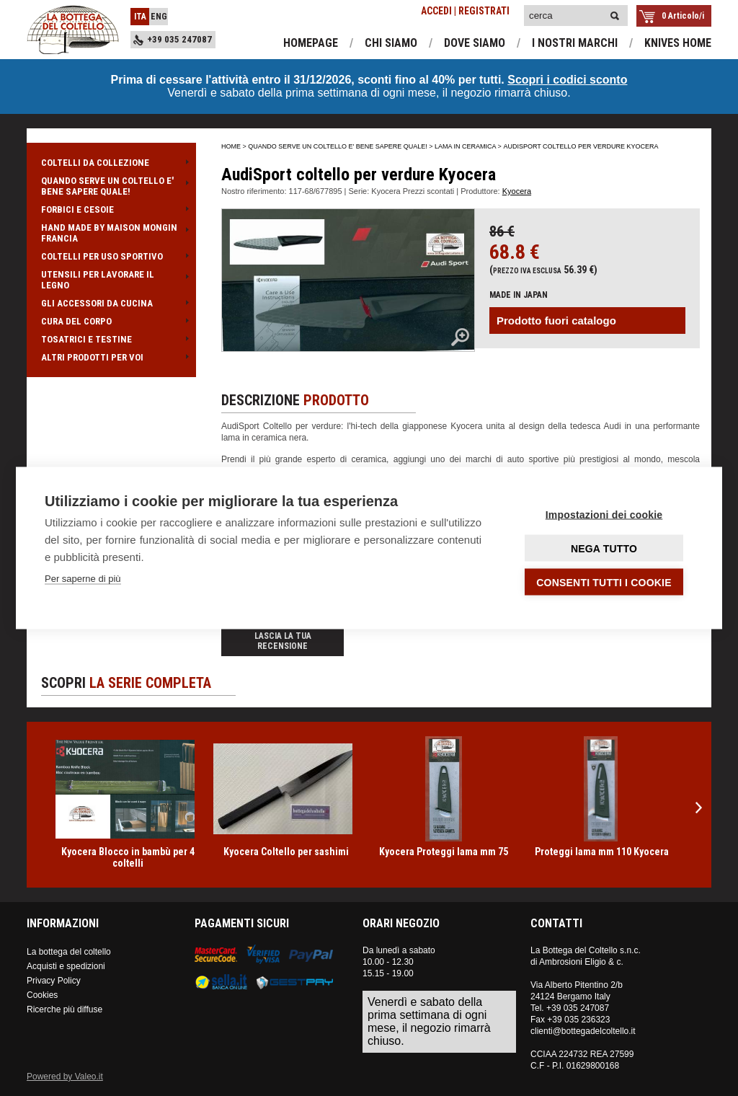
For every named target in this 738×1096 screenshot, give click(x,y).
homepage (310, 43)
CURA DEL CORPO (111, 321)
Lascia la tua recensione (282, 641)
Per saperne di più (83, 578)
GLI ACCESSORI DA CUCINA (111, 303)
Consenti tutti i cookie (603, 582)
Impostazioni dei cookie (604, 515)
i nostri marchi (575, 43)
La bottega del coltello (69, 952)
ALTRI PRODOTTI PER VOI (111, 357)
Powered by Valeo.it (65, 1076)
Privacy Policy (54, 981)
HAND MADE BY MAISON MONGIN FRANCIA (111, 233)
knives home (677, 43)
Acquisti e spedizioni (66, 966)
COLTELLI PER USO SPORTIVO (111, 256)
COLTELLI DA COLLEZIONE (111, 162)
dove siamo (474, 43)
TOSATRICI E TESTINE (111, 339)
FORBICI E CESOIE (111, 209)
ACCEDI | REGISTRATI (465, 11)
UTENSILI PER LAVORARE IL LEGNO (111, 280)
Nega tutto (604, 548)
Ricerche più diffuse (64, 1009)
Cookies (42, 995)
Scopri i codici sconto (567, 80)
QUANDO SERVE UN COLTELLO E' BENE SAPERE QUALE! (111, 186)
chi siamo (391, 43)
